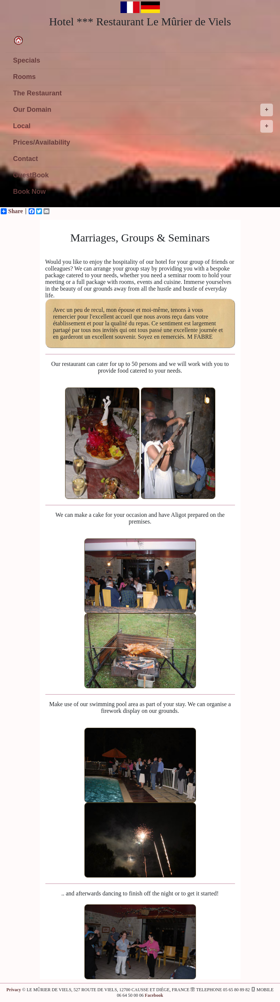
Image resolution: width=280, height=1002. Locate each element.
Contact (25, 158)
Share (12, 211)
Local (143, 126)
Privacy (13, 989)
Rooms (24, 76)
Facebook (154, 995)
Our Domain (143, 110)
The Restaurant (37, 93)
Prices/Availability (41, 142)
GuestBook (31, 175)
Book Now (29, 191)
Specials (26, 60)
